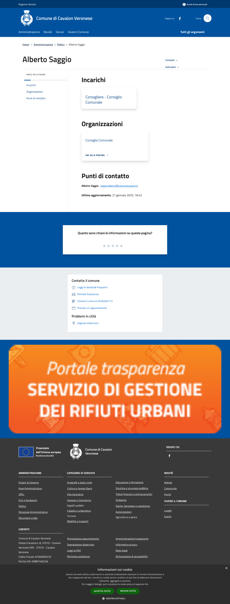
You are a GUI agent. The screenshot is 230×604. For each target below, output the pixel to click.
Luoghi (168, 511)
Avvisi (167, 494)
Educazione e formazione (129, 482)
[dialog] (115, 584)
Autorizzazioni (124, 512)
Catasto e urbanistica (79, 511)
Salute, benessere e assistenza (133, 506)
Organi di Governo (29, 482)
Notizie (168, 482)
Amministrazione (43, 44)
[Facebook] (178, 18)
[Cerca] (207, 18)
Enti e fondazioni (28, 500)
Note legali (122, 550)
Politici (61, 44)
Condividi (172, 60)
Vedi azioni (172, 67)
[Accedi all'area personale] (194, 4)
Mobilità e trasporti (77, 521)
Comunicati (170, 488)
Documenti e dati (28, 518)
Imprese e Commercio (79, 500)
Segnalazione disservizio (80, 545)
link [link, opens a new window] (146, 584)
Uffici (21, 494)
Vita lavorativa (75, 494)
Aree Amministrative (30, 488)
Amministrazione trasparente (132, 539)
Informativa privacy (126, 545)
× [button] (226, 568)
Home (25, 44)
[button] (115, 598)
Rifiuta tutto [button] (128, 591)
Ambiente (121, 500)
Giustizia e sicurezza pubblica (132, 488)
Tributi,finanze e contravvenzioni (134, 494)
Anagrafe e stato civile (79, 482)
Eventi (167, 516)
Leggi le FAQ (74, 550)
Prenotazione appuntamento (83, 539)
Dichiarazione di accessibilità (131, 556)
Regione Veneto (27, 4)
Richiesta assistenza (78, 556)
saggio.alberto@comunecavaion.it (119, 186)
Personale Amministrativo (33, 512)
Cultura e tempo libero (79, 488)
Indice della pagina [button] (35, 74)
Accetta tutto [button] (102, 591)
